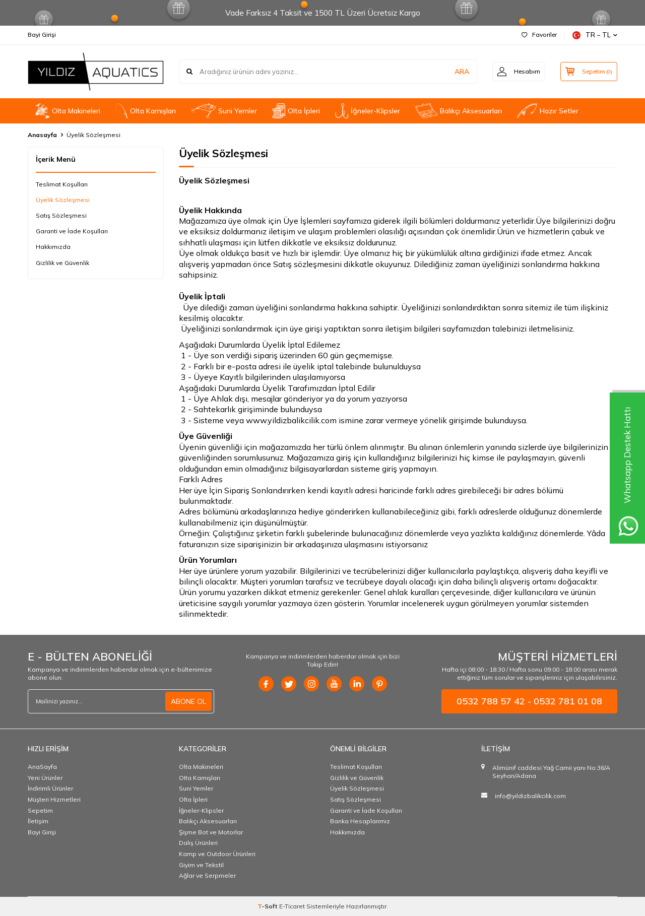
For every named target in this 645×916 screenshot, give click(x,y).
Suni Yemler (224, 110)
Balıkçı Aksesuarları (458, 110)
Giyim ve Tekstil (201, 865)
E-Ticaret (292, 906)
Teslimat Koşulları (62, 184)
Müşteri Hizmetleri (54, 799)
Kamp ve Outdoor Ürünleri (217, 854)
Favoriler (539, 34)
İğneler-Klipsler (367, 110)
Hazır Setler (547, 110)
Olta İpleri (296, 110)
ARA (460, 71)
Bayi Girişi (42, 34)
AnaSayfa (42, 766)
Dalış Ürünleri (198, 842)
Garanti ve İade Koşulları (72, 231)
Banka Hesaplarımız (360, 821)
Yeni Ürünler (45, 777)
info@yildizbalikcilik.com (530, 796)
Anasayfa (42, 135)
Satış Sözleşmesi (61, 215)
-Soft (268, 906)
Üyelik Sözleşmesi (63, 200)
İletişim (38, 821)
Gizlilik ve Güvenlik (62, 263)
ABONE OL (188, 701)
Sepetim (40, 810)
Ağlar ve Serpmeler (207, 875)
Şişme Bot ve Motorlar (211, 832)
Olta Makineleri (67, 110)
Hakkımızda (53, 246)
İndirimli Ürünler (50, 788)
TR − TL (594, 35)
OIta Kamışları (145, 110)
